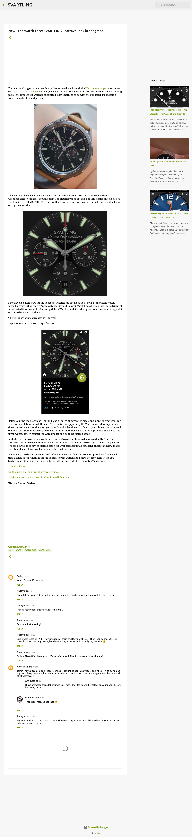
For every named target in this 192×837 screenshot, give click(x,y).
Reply (20, 585)
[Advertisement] (65, 65)
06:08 (35, 667)
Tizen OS (33, 91)
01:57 (27, 576)
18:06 (42, 698)
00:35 (33, 620)
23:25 (33, 635)
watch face (30, 550)
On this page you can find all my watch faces (33, 472)
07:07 (41, 681)
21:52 (33, 716)
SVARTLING (20, 4)
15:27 (33, 652)
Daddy (20, 576)
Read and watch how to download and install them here (39, 477)
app (11, 550)
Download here (17, 466)
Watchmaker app (95, 88)
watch (19, 550)
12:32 (33, 606)
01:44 (33, 591)
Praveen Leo (32, 697)
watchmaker (44, 550)
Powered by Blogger (96, 827)
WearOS (18, 91)
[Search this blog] (175, 5)
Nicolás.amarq (24, 666)
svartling (97, 833)
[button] (10, 38)
